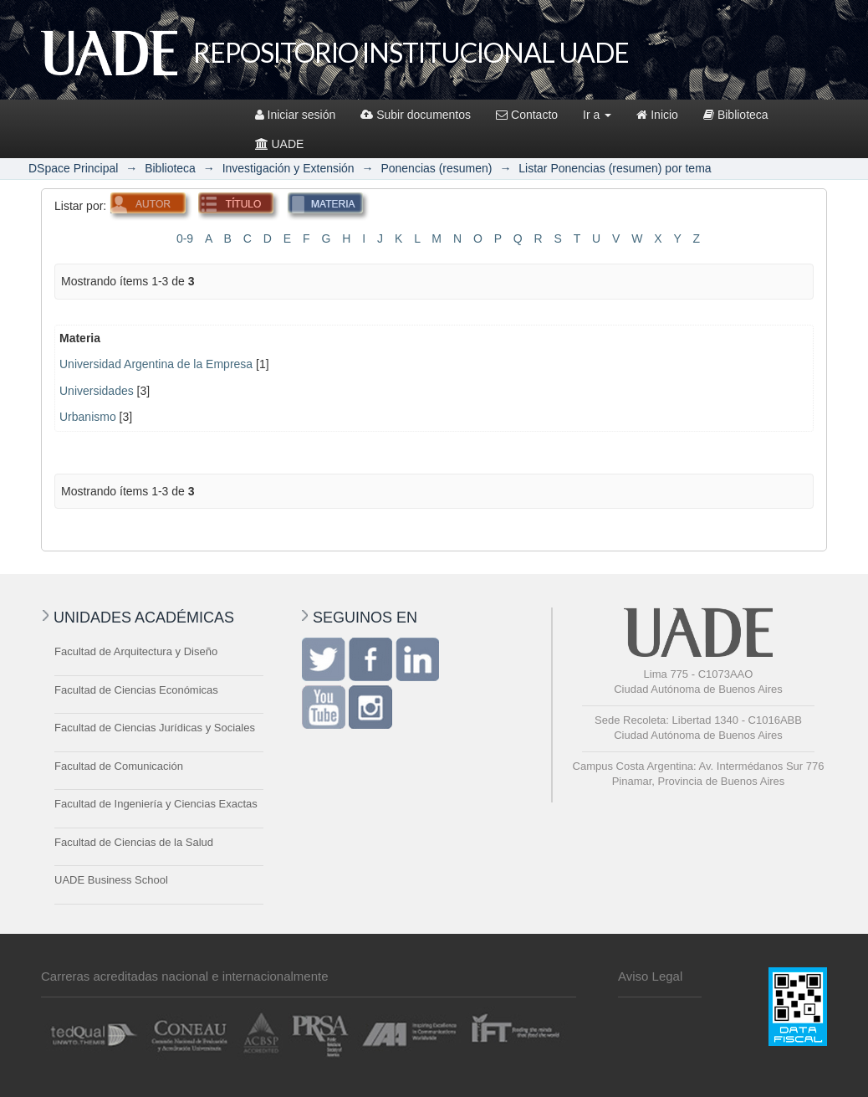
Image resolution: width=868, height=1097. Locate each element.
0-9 (184, 238)
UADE (279, 144)
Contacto (527, 114)
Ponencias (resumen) (436, 168)
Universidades (96, 390)
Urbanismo (87, 416)
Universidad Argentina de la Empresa (156, 364)
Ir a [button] (597, 114)
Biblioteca (735, 114)
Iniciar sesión (295, 114)
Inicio (657, 114)
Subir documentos (415, 114)
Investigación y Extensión (288, 168)
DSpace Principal (73, 168)
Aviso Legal (650, 976)
